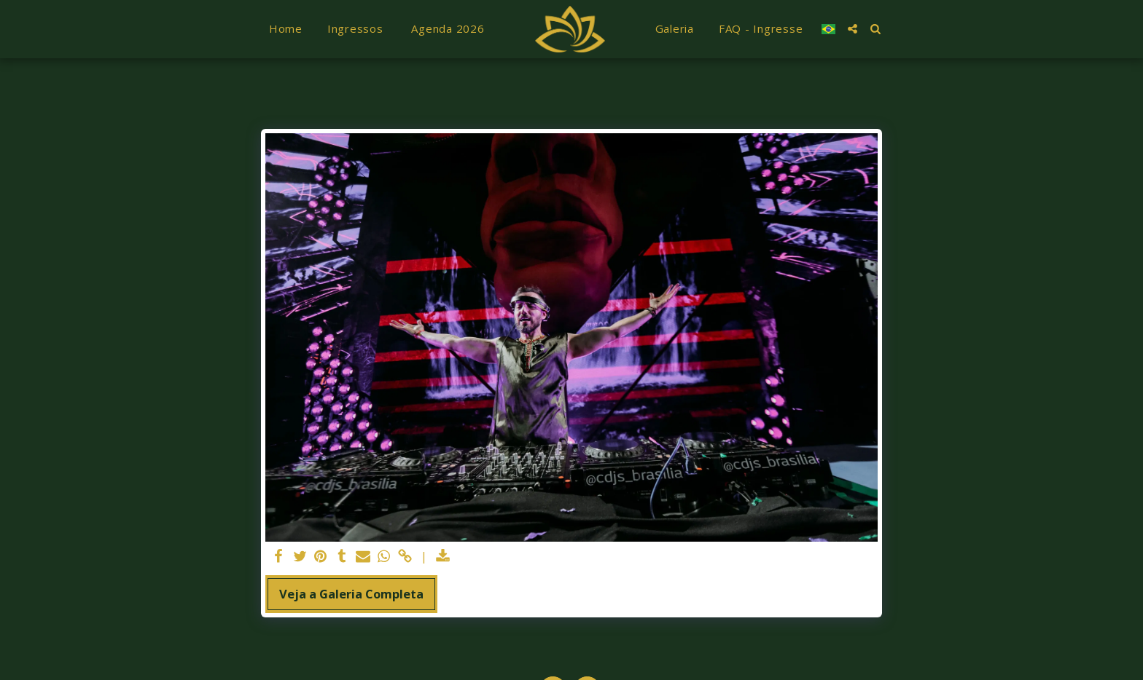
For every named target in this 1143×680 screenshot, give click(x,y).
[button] (846, 28)
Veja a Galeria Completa (351, 593)
